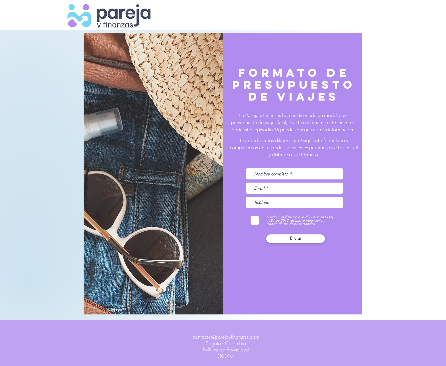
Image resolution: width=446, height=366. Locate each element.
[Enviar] (295, 238)
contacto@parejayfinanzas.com (226, 336)
